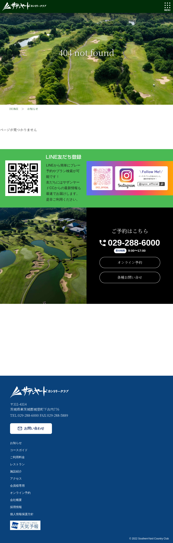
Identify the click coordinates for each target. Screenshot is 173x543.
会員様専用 (17, 485)
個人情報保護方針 (22, 514)
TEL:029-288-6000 (24, 415)
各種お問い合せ (129, 277)
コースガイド (19, 450)
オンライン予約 (129, 262)
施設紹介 (16, 471)
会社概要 (16, 500)
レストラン (17, 464)
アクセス (16, 478)
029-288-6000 (134, 243)
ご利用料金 (17, 457)
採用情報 (16, 507)
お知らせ (16, 443)
